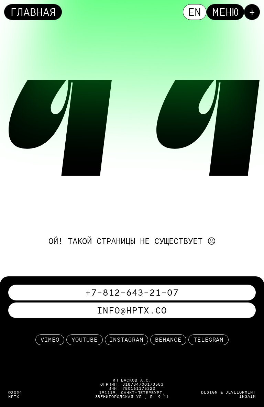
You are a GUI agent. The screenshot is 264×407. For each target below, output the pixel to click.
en (194, 12)
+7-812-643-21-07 (131, 292)
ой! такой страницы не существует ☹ (132, 240)
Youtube (85, 339)
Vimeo (50, 339)
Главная (33, 12)
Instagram (126, 339)
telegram (209, 339)
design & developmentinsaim (228, 394)
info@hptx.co (132, 310)
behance (168, 339)
